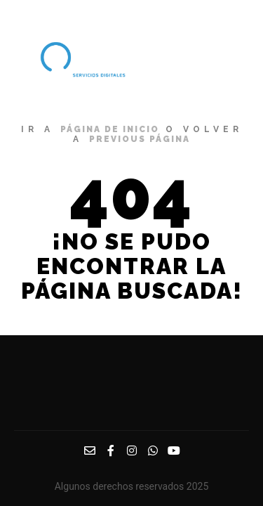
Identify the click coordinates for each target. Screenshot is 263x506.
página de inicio (109, 129)
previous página (139, 139)
